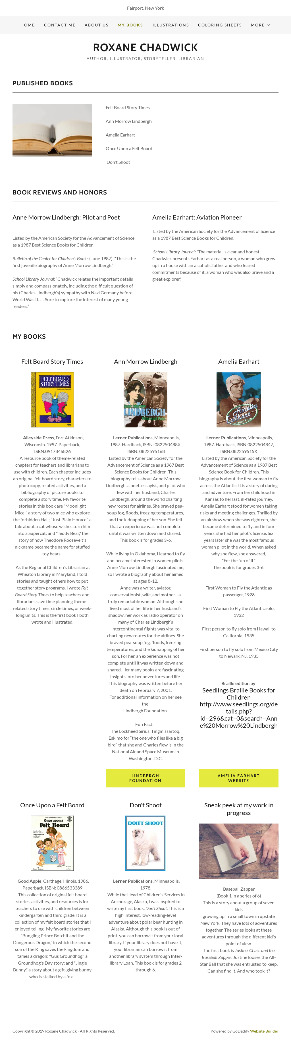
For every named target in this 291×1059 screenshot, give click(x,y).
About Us (97, 24)
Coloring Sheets (220, 24)
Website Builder (264, 1031)
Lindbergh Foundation (145, 778)
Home (27, 24)
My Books (130, 24)
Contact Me (60, 24)
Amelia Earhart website (239, 778)
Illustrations (171, 24)
